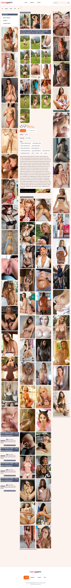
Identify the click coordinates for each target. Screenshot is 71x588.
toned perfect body (36, 145)
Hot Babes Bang (6, 23)
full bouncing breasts (25, 148)
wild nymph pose (46, 150)
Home (26, 2)
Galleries (32, 2)
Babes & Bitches (6, 17)
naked (32, 153)
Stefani (26, 134)
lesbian (6, 8)
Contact (38, 2)
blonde (37, 153)
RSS (45, 577)
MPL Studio (28, 138)
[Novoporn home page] (6, 2)
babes (11, 8)
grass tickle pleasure (36, 150)
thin (41, 153)
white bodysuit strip (37, 143)
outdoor (45, 153)
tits (2, 8)
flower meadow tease (25, 145)
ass (18, 8)
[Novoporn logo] (35, 572)
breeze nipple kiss (35, 148)
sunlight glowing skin (25, 153)
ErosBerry (5, 20)
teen (15, 8)
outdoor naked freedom (26, 143)
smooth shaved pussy (25, 150)
